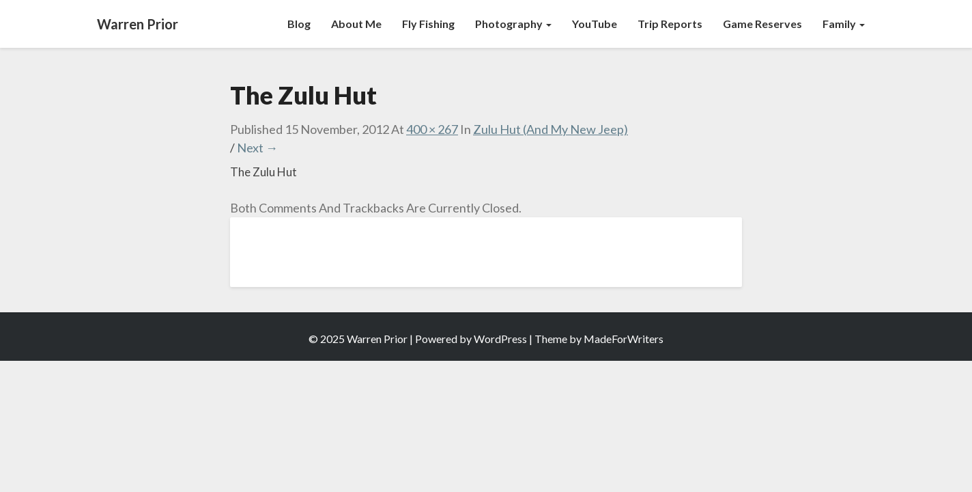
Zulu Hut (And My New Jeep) (550, 129)
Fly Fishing (428, 23)
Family (844, 23)
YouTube (594, 23)
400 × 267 (432, 129)
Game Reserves (762, 23)
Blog (299, 23)
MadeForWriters (623, 338)
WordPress (500, 338)
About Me (356, 23)
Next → (257, 147)
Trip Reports (670, 23)
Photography (513, 23)
